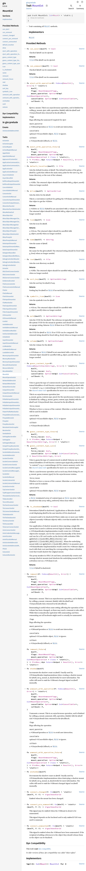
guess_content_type (39, 363)
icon (32, 220)
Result (66, 83)
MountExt (54, 864)
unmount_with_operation (42, 689)
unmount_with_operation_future (45, 752)
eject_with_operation (40, 83)
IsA (50, 15)
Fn (51, 792)
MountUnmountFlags (48, 91)
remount (33, 574)
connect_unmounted (39, 826)
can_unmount (36, 66)
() (72, 83)
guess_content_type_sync (42, 446)
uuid (32, 316)
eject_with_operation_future (44, 147)
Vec (43, 366)
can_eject (35, 49)
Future (49, 160)
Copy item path (47, 5)
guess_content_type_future (43, 432)
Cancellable (69, 99)
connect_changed (38, 792)
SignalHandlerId (53, 794)
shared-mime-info (39, 390)
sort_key (34, 279)
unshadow (34, 772)
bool (53, 49)
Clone (53, 157)
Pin (33, 160)
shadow (33, 669)
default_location (38, 166)
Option (52, 93)
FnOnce (59, 83)
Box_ (38, 160)
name (32, 240)
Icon (48, 220)
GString (50, 240)
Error (29, 86)
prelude (32, 3)
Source (29, 9)
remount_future (37, 649)
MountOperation (38, 96)
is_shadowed (36, 506)
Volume (59, 341)
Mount (56, 15)
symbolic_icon (37, 296)
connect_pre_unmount (40, 804)
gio (27, 3)
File (61, 166)
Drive (57, 191)
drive (32, 191)
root (32, 259)
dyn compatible (44, 849)
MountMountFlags (47, 582)
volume (33, 341)
